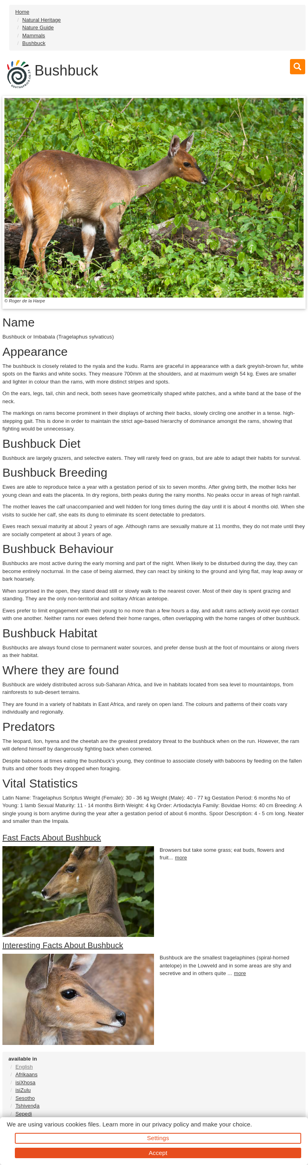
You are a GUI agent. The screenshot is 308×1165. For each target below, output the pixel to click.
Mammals (33, 36)
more (181, 858)
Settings (158, 1137)
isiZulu (22, 1090)
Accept (158, 1152)
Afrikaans (26, 1074)
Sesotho (24, 1098)
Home (22, 12)
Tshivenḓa (27, 1106)
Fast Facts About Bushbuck (51, 837)
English (23, 1067)
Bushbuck (33, 43)
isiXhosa (25, 1082)
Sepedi (23, 1114)
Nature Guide (38, 27)
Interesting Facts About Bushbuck (62, 945)
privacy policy (170, 1124)
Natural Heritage (41, 20)
